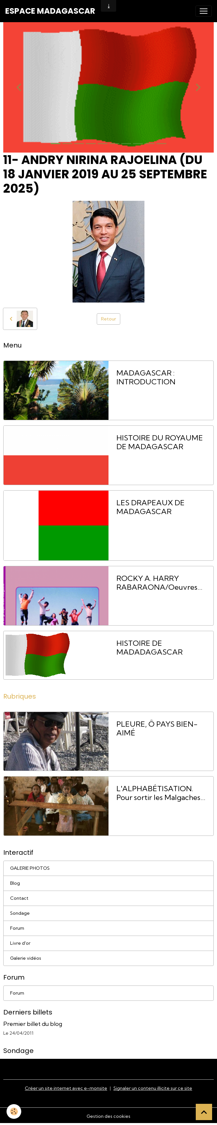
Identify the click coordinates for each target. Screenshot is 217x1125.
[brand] (50, 11)
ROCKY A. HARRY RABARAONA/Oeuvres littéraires (156, 583)
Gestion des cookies (108, 1116)
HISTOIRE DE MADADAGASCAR (149, 648)
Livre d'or (20, 943)
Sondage (20, 913)
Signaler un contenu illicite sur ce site (152, 1088)
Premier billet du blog (32, 1023)
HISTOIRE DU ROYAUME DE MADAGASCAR (159, 442)
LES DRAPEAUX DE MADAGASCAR (150, 507)
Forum (17, 928)
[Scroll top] (204, 1112)
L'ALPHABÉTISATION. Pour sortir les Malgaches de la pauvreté (158, 793)
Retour (108, 319)
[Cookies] (14, 1111)
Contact (19, 898)
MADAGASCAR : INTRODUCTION (145, 377)
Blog (15, 883)
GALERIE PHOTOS (30, 868)
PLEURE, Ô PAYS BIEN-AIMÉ (157, 728)
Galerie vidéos (25, 958)
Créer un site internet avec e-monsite (66, 1088)
